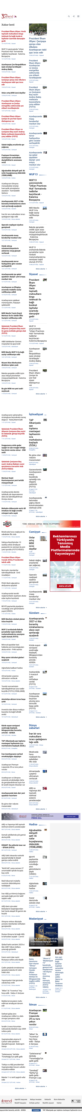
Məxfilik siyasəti (48, 1103)
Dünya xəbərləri (34, 726)
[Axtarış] (69, 16)
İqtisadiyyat (36, 414)
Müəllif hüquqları (20, 1103)
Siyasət (33, 274)
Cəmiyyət (34, 531)
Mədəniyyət (36, 918)
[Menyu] (78, 16)
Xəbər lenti (8, 24)
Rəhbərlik (48, 1099)
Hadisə (33, 824)
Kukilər (59, 1103)
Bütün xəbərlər (40, 269)
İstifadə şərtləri (34, 1103)
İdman (33, 1004)
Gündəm (34, 612)
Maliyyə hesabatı (36, 1099)
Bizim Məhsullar (59, 1099)
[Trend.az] (9, 16)
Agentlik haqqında (21, 1099)
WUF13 (33, 174)
